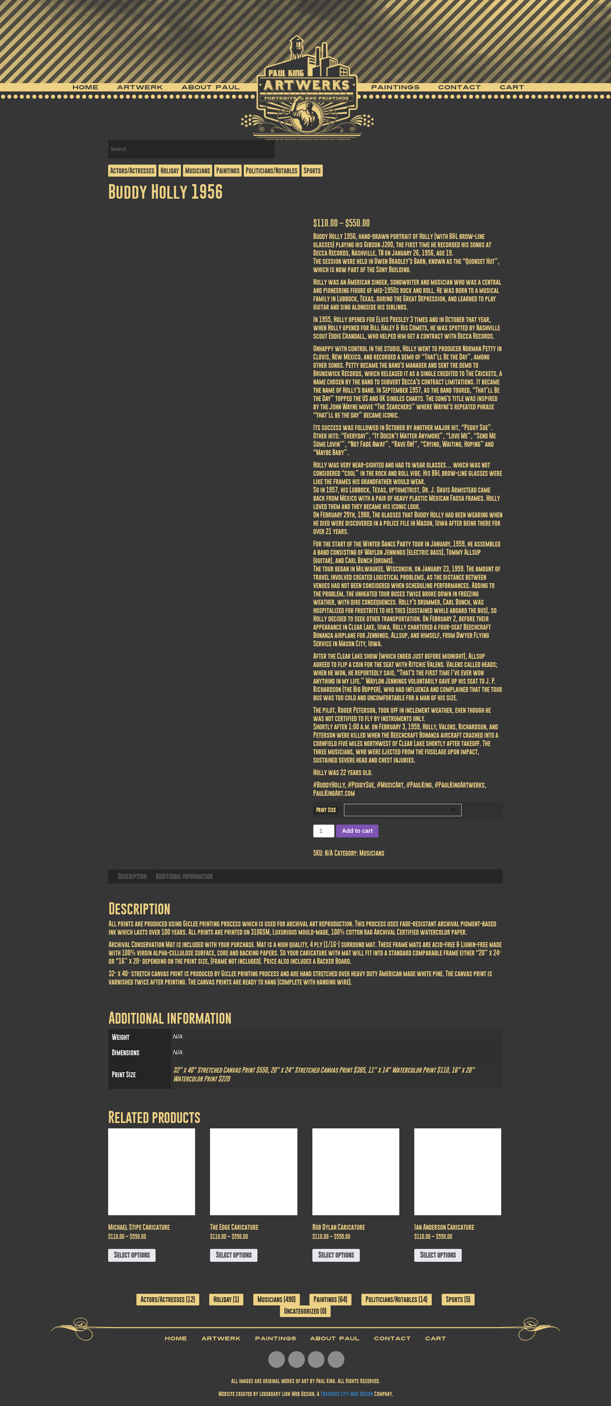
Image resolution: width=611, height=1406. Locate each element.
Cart (512, 87)
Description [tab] (132, 876)
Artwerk (140, 87)
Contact (459, 87)
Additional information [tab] (184, 876)
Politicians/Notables (271, 171)
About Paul (210, 87)
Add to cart (357, 830)
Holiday (170, 171)
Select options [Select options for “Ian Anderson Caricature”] (438, 1255)
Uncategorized (301, 1311)
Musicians (197, 171)
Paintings (395, 87)
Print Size (326, 810)
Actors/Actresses (132, 171)
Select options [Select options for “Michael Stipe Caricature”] (132, 1255)
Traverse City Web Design (347, 1394)
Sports (312, 171)
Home (85, 87)
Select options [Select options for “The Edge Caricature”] (234, 1255)
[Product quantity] (323, 831)
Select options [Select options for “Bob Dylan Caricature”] (336, 1255)
